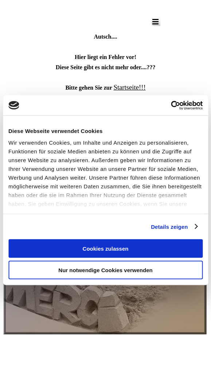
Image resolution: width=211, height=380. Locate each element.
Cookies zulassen (106, 249)
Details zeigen (169, 226)
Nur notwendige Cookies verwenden (105, 270)
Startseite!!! (130, 87)
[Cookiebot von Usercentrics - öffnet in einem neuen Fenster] (171, 105)
